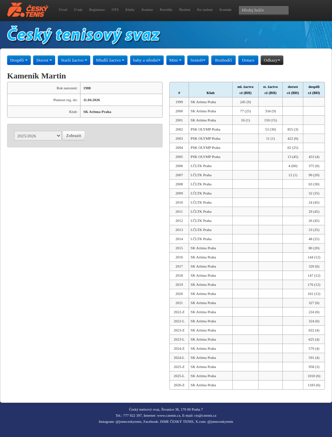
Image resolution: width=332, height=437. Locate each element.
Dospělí (19, 60)
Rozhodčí (223, 60)
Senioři (198, 60)
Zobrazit (73, 135)
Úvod (63, 9)
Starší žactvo (74, 60)
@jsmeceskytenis (129, 421)
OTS (115, 9)
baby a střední (147, 60)
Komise (147, 9)
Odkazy (272, 60)
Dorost (44, 60)
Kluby (130, 9)
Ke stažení (205, 9)
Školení (184, 9)
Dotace (248, 60)
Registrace (97, 9)
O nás (78, 9)
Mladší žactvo (110, 60)
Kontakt (225, 9)
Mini (175, 60)
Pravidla (166, 9)
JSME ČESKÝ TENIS (176, 421)
